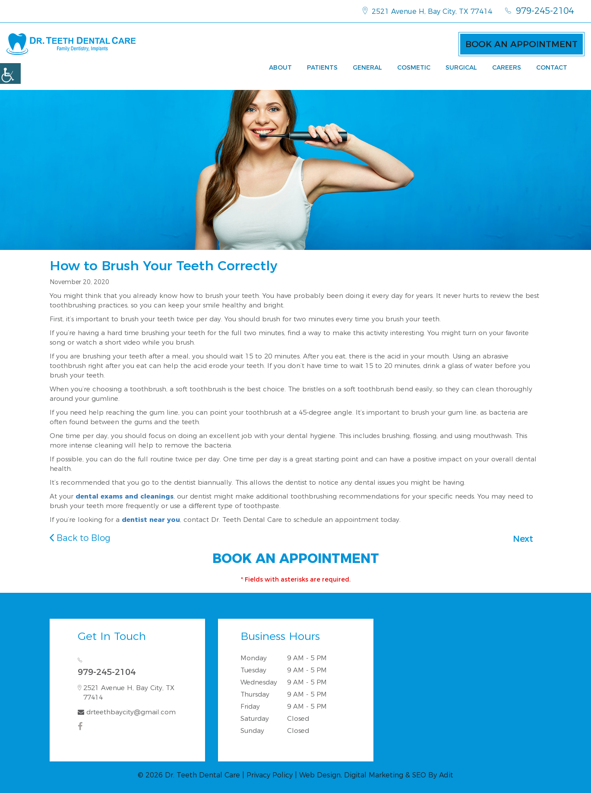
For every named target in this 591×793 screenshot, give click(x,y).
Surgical (461, 67)
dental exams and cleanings (125, 496)
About (280, 67)
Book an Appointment (521, 44)
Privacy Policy (270, 775)
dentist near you (151, 519)
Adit (446, 775)
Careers (506, 67)
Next (523, 539)
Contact (551, 67)
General (367, 67)
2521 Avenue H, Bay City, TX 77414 (427, 11)
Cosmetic (413, 67)
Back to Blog (80, 538)
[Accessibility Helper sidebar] (10, 73)
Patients (322, 67)
